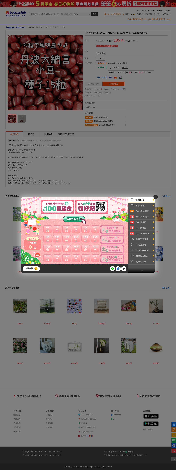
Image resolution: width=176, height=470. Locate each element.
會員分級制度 (142, 261)
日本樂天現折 (142, 222)
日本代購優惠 (142, 227)
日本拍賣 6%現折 (142, 211)
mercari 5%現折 (142, 216)
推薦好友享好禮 (142, 239)
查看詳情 (29, 268)
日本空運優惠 (142, 244)
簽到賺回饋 (142, 200)
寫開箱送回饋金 (142, 256)
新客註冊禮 (142, 205)
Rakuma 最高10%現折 (142, 233)
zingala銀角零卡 (142, 250)
